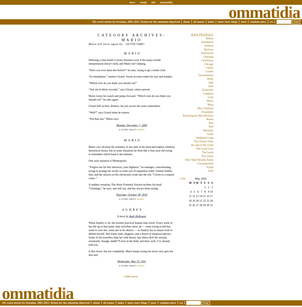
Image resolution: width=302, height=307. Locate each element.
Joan (210, 86)
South (210, 134)
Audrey (132, 209)
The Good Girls (204, 148)
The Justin (207, 152)
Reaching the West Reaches (198, 115)
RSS (271, 21)
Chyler (209, 67)
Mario (132, 53)
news (132, 2)
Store (244, 21)
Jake (210, 82)
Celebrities (207, 60)
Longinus (208, 93)
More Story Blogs (227, 21)
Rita (211, 122)
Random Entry (258, 21)
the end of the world (202, 144)
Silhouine (208, 130)
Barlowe (208, 49)
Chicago (208, 64)
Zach (210, 170)
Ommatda (264, 12)
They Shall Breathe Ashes (199, 159)
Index (211, 21)
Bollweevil (207, 53)
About (186, 21)
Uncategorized (205, 163)
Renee (209, 119)
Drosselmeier (206, 75)
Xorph (209, 167)
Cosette (209, 71)
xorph (143, 2)
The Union (207, 156)
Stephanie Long (204, 137)
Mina (210, 104)
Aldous (209, 38)
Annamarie (207, 41)
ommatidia (166, 2)
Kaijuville (207, 89)
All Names (199, 21)
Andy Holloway (137, 216)
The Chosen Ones (203, 141)
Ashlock (208, 45)
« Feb (182, 178)
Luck (210, 97)
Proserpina (207, 111)
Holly (210, 78)
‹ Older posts (130, 276)
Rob (211, 126)
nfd (153, 2)
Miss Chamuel (205, 108)
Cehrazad (208, 56)
